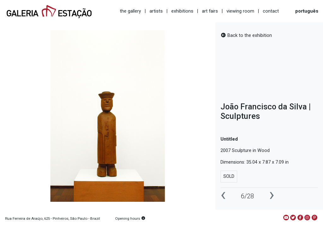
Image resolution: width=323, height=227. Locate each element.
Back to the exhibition (246, 35)
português (306, 11)
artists (156, 11)
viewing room (240, 11)
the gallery (130, 11)
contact (271, 11)
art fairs (210, 11)
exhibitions (182, 11)
